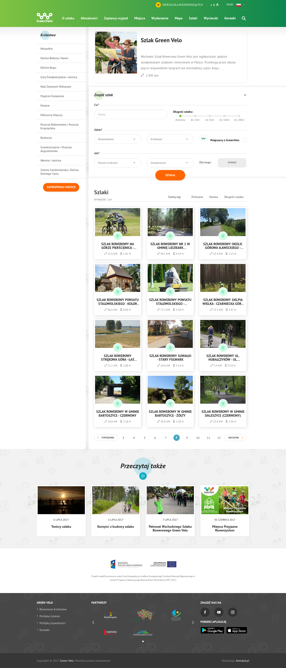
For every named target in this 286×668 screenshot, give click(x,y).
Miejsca (139, 18)
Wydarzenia (159, 18)
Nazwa (213, 197)
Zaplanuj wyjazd (116, 18)
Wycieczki (211, 18)
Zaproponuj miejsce (61, 187)
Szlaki (193, 18)
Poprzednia (108, 437)
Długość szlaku (234, 197)
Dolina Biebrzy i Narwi (54, 58)
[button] (241, 5)
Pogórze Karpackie (52, 96)
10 (197, 438)
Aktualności (89, 18)
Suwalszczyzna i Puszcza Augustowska (56, 149)
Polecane (197, 197)
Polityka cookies (50, 616)
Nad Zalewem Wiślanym (55, 86)
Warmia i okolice (50, 160)
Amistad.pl (242, 660)
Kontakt (230, 18)
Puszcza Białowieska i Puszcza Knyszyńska (59, 126)
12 (219, 438)
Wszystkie (46, 48)
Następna (233, 437)
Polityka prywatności (53, 623)
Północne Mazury (51, 115)
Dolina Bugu (48, 67)
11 (208, 438)
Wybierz (232, 162)
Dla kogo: (205, 162)
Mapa (179, 18)
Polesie (45, 105)
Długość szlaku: (183, 112)
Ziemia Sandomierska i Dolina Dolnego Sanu (59, 171)
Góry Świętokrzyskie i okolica (58, 77)
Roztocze (46, 138)
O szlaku (68, 18)
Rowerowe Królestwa (53, 609)
